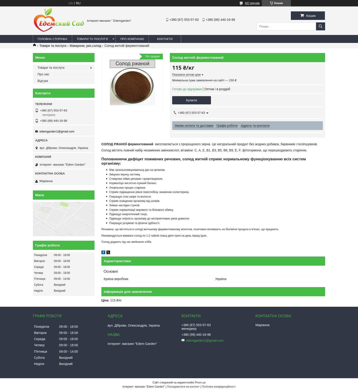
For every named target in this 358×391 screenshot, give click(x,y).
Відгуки (42, 81)
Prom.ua (200, 382)
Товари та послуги (92, 39)
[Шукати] (320, 26)
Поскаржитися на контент (183, 386)
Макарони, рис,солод (85, 46)
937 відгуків (252, 3)
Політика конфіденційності (219, 386)
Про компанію (132, 39)
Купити (191, 100)
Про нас (43, 74)
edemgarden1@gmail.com (56, 131)
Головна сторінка (52, 39)
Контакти (165, 39)
